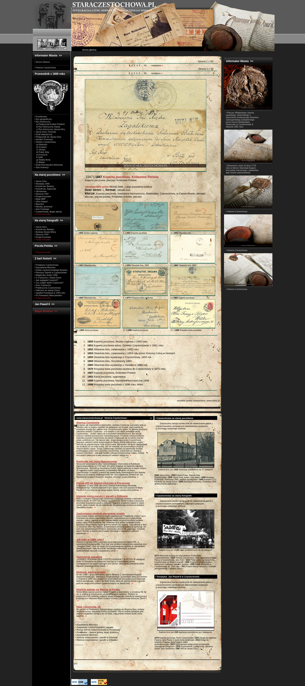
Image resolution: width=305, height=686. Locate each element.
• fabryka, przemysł (43, 206)
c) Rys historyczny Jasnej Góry (50, 129)
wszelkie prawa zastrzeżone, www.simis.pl (198, 400)
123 (75, 663)
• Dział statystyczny (43, 134)
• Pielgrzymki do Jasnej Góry (48, 137)
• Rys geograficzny (43, 119)
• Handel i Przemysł (44, 139)
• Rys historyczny (43, 121)
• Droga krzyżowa (43, 196)
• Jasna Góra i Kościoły (45, 132)
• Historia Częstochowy (45, 67)
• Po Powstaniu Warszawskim (48, 295)
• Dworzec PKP (42, 194)
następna (157, 65)
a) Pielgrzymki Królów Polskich (50, 124)
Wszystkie (85, 337)
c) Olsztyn (40, 149)
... (142, 65)
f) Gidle (39, 157)
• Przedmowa (41, 116)
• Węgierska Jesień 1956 (46, 275)
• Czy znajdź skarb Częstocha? (49, 283)
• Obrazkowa (40, 191)
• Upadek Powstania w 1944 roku (50, 293)
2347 (122, 177)
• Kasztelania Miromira (45, 267)
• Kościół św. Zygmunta (45, 189)
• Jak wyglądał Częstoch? (46, 280)
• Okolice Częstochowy (45, 142)
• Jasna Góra (41, 181)
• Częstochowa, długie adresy (48, 211)
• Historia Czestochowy (236, 211)
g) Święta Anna (42, 160)
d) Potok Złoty (42, 152)
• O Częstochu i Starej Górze (48, 277)
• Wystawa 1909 (42, 184)
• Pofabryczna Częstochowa (48, 288)
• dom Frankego (42, 209)
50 (145, 65)
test (156, 423)
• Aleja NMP (40, 199)
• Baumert (39, 204)
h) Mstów (40, 162)
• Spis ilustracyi (42, 167)
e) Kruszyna (41, 154)
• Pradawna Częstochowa (47, 265)
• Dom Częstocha (43, 285)
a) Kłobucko (41, 144)
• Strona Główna (42, 62)
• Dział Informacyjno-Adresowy (49, 165)
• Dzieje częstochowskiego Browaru (51, 270)
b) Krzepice (41, 147)
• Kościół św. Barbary (44, 186)
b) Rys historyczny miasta (47, 127)
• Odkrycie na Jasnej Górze (47, 290)
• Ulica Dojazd (41, 201)
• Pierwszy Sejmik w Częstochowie (51, 272)
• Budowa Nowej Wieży (45, 232)
